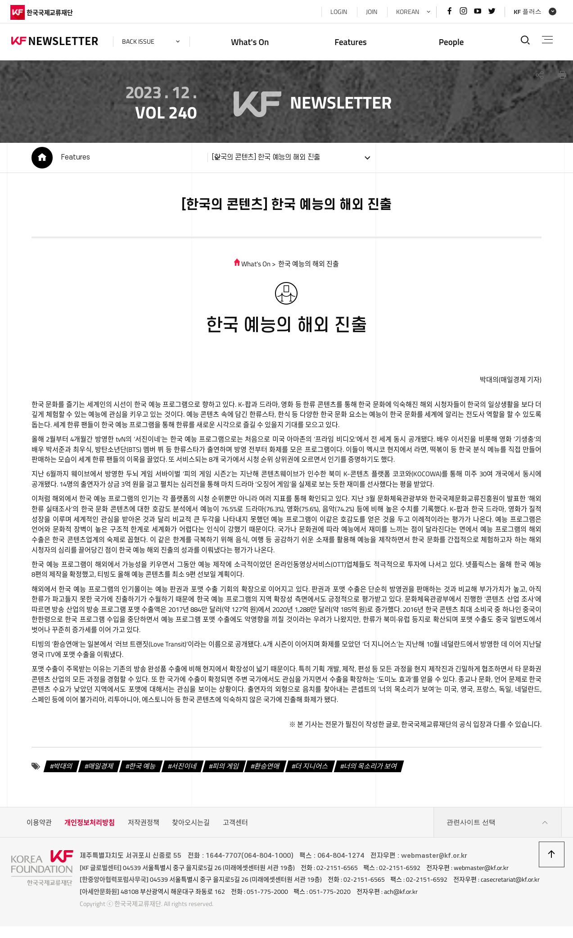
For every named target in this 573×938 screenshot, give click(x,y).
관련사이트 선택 (497, 826)
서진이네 (183, 769)
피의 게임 (224, 769)
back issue (139, 41)
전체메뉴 (546, 39)
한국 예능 (141, 769)
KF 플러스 (526, 12)
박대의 (62, 769)
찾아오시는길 (191, 825)
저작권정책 (143, 825)
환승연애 (266, 769)
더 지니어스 (310, 769)
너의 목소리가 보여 (369, 769)
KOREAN (406, 12)
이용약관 (39, 825)
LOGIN (337, 12)
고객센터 (235, 825)
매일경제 (99, 769)
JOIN (370, 12)
